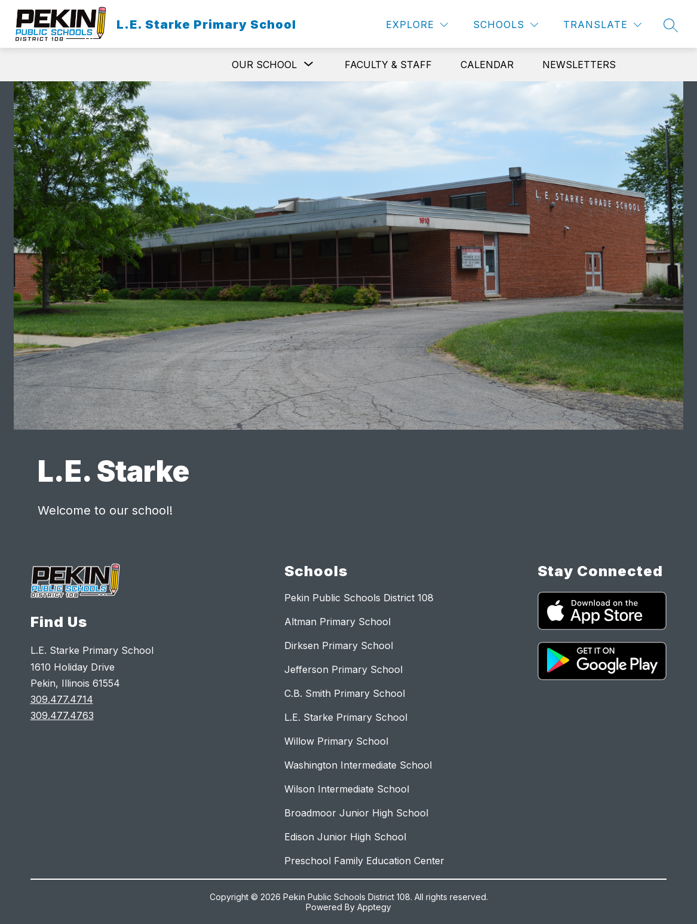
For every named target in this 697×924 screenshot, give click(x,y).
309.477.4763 (62, 715)
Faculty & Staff (388, 65)
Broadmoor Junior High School (356, 813)
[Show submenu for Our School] (264, 64)
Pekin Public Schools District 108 (359, 598)
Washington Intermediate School (358, 765)
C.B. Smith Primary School (344, 693)
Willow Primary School (336, 741)
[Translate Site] (602, 24)
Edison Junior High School (345, 837)
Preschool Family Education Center (364, 861)
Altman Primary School (337, 622)
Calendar (487, 65)
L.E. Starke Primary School (345, 717)
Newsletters (579, 65)
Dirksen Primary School (338, 645)
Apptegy (374, 907)
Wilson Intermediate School (346, 789)
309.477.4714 (61, 699)
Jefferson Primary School (343, 669)
